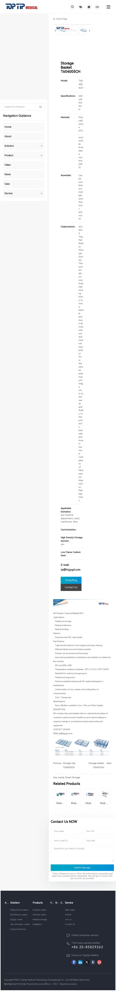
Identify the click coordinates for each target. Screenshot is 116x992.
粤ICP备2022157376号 (14, 985)
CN (97, 7)
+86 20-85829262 (87, 948)
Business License (68, 984)
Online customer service (85, 935)
